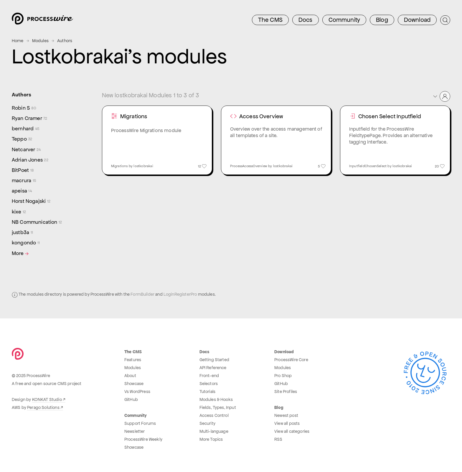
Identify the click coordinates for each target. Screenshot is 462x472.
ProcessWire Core (291, 359)
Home (18, 40)
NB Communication (37, 222)
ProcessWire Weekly (143, 439)
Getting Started (214, 359)
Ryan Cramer (29, 118)
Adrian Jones (30, 160)
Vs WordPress (137, 391)
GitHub (131, 399)
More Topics (211, 439)
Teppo (22, 139)
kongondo (26, 242)
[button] (441, 96)
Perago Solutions (43, 407)
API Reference (213, 367)
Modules (40, 40)
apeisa (22, 191)
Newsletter (134, 431)
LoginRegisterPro (180, 294)
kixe (19, 212)
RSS (278, 439)
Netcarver (26, 149)
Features (132, 359)
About (130, 375)
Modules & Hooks (216, 399)
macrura (24, 180)
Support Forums (140, 423)
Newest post (286, 415)
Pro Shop (283, 375)
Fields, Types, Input (217, 407)
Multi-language (213, 431)
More (21, 253)
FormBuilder (142, 294)
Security (207, 423)
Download (417, 20)
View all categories (291, 431)
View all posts (287, 423)
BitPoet (23, 170)
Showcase (133, 383)
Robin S (24, 108)
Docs (305, 20)
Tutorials (207, 391)
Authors (64, 40)
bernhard (25, 128)
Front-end (209, 375)
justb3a (22, 232)
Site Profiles (285, 391)
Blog (382, 20)
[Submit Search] (445, 20)
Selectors (208, 383)
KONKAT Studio (47, 399)
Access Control (214, 415)
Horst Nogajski (31, 201)
